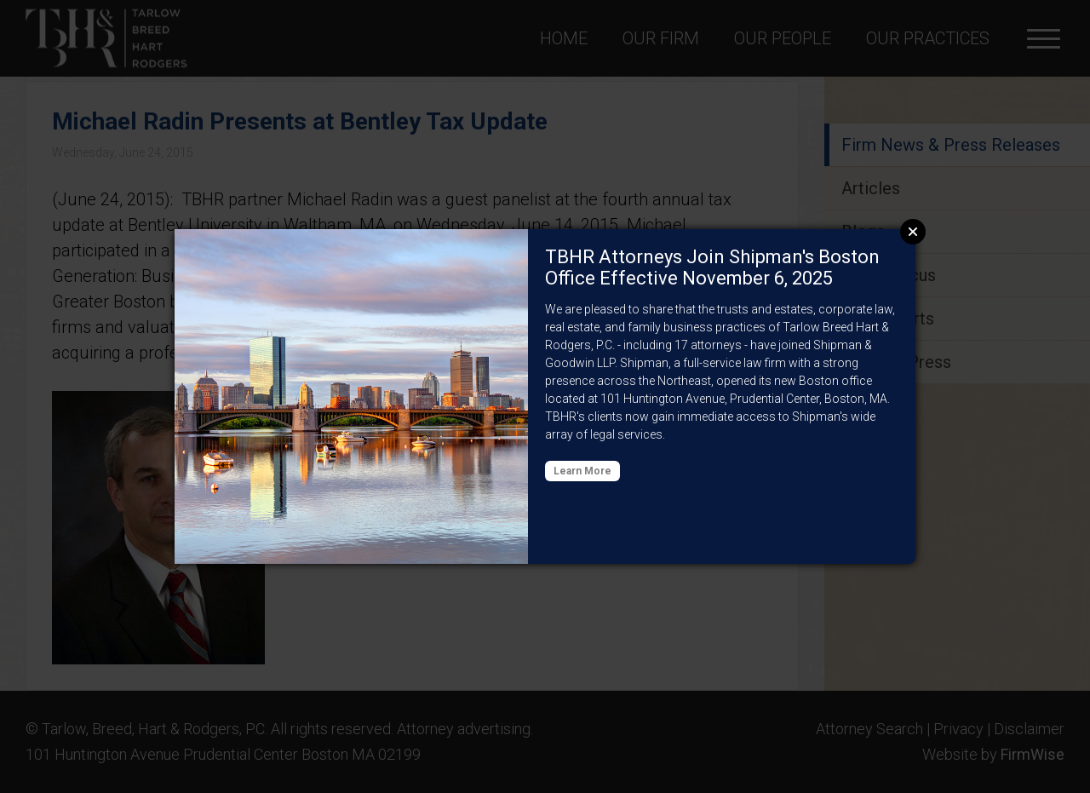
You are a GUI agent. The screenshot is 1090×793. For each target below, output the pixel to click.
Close (913, 231)
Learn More (582, 471)
